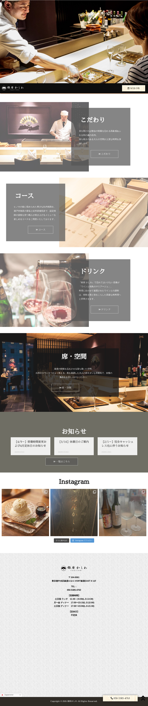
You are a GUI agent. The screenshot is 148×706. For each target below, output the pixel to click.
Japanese (7, 694)
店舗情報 (115, 88)
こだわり (38, 88)
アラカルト (63, 88)
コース (50, 88)
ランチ (90, 88)
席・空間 (102, 88)
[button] (120, 698)
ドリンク (77, 88)
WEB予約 (134, 88)
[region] (74, 41)
